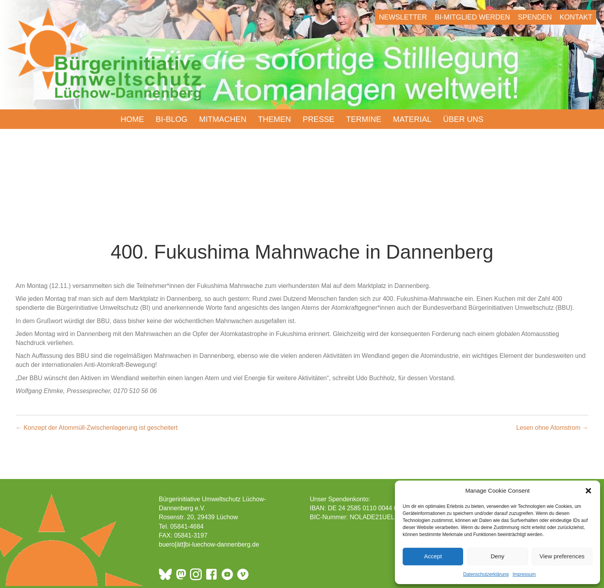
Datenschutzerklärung (486, 574)
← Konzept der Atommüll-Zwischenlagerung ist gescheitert (97, 427)
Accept (433, 556)
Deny (497, 556)
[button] (588, 491)
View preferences (562, 556)
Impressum (524, 574)
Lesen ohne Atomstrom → (552, 427)
